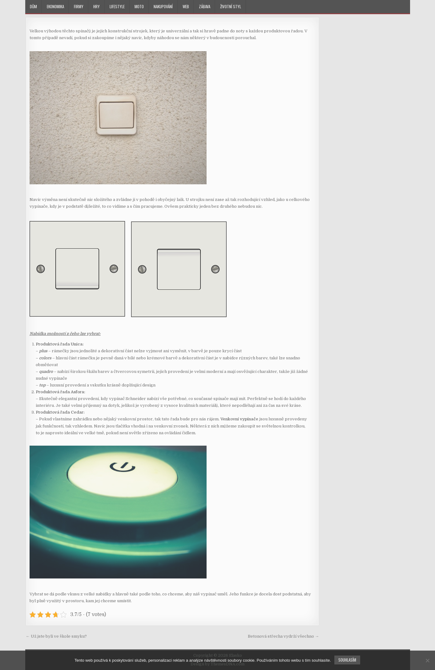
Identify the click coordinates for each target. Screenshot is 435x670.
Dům (33, 6)
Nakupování (163, 6)
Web (186, 6)
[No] (427, 660)
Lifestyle (117, 6)
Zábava (204, 6)
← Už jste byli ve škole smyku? (56, 636)
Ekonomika (55, 6)
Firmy (78, 6)
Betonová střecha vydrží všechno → (283, 636)
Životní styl (230, 6)
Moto (139, 6)
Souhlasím (347, 660)
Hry (96, 6)
